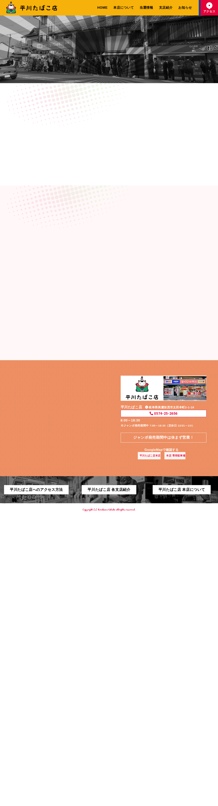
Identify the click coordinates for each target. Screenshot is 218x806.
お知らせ (185, 7)
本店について (123, 7)
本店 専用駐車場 (179, 716)
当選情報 (146, 7)
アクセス (209, 7)
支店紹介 (166, 7)
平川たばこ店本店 (148, 716)
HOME (102, 7)
